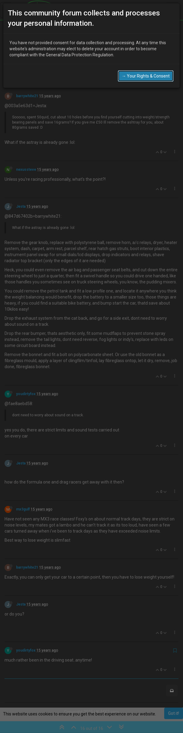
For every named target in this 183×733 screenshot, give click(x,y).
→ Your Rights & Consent (146, 76)
